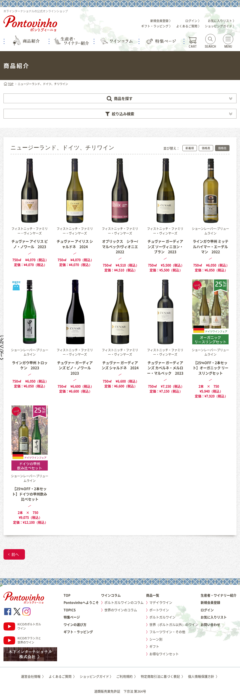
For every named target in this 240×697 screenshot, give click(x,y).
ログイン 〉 (193, 20)
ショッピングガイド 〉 (220, 26)
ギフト (154, 646)
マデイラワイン (160, 602)
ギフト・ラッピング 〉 (156, 26)
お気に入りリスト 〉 (222, 20)
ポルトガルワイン (162, 617)
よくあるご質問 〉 (188, 26)
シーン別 (155, 639)
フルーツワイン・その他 (167, 631)
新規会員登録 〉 (161, 20)
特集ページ (72, 617)
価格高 (206, 148)
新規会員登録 (210, 602)
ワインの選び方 (75, 624)
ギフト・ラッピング (78, 631)
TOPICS (70, 609)
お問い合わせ (210, 624)
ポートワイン (159, 609)
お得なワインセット (164, 653)
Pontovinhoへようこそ (81, 602)
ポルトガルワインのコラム (124, 602)
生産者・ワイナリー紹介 (219, 595)
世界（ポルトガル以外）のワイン (173, 624)
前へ (15, 554)
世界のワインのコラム (120, 609)
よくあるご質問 (62, 676)
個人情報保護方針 (203, 676)
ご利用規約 (126, 676)
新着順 (189, 148)
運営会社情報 (33, 676)
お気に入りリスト (214, 617)
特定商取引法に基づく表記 (163, 676)
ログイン (207, 609)
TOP (8, 84)
